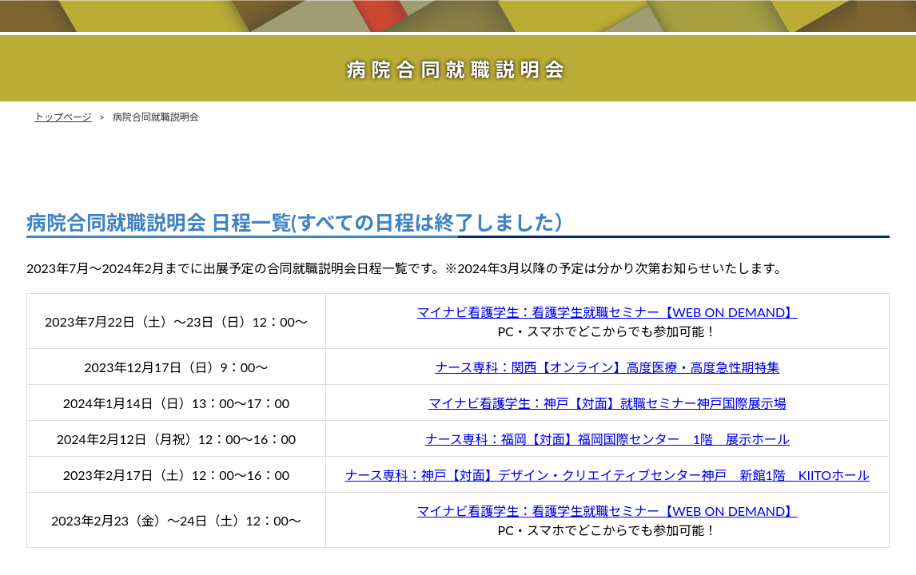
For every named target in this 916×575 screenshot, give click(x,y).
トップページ (63, 117)
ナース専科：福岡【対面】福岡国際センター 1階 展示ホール (607, 438)
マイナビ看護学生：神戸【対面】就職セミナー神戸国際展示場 (607, 402)
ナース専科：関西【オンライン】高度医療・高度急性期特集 (607, 367)
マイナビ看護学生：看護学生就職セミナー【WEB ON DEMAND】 (608, 311)
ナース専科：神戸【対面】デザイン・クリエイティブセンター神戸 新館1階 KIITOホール (607, 474)
